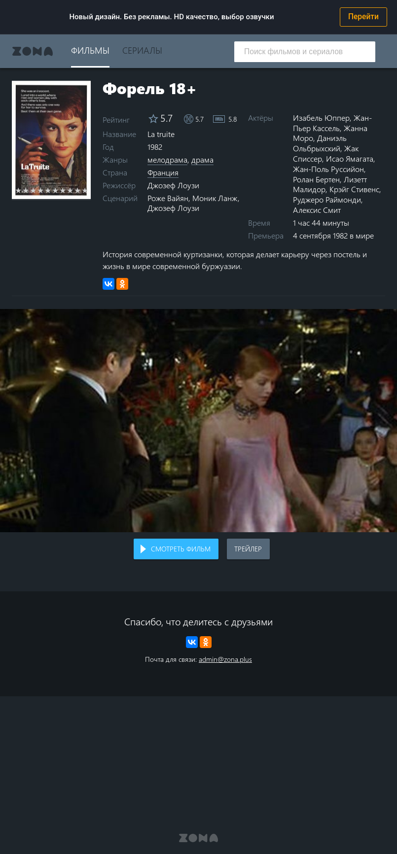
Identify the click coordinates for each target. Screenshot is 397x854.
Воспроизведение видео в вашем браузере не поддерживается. (198, 420)
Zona (32, 51)
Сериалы (142, 50)
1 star (18, 190)
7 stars (63, 190)
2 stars (26, 190)
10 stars (85, 190)
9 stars (77, 190)
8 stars (70, 190)
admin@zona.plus (225, 659)
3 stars (33, 190)
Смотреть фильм (181, 548)
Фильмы (90, 50)
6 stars (55, 190)
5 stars (48, 190)
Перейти (363, 16)
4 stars (40, 190)
